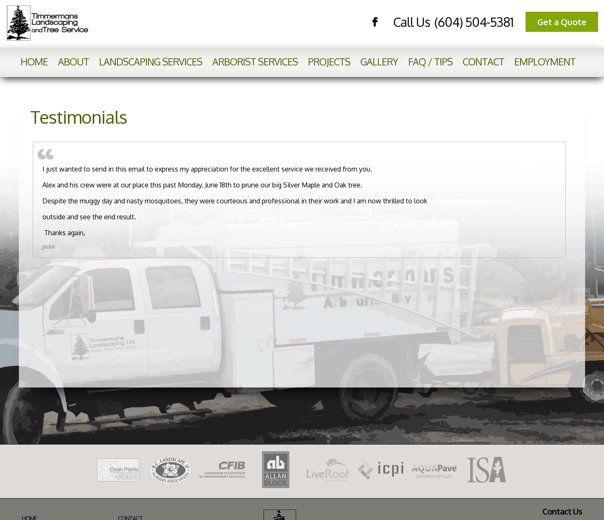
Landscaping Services (150, 61)
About (73, 61)
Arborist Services (255, 61)
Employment (544, 61)
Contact (483, 61)
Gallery (379, 61)
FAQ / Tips (430, 61)
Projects (329, 61)
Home (34, 61)
